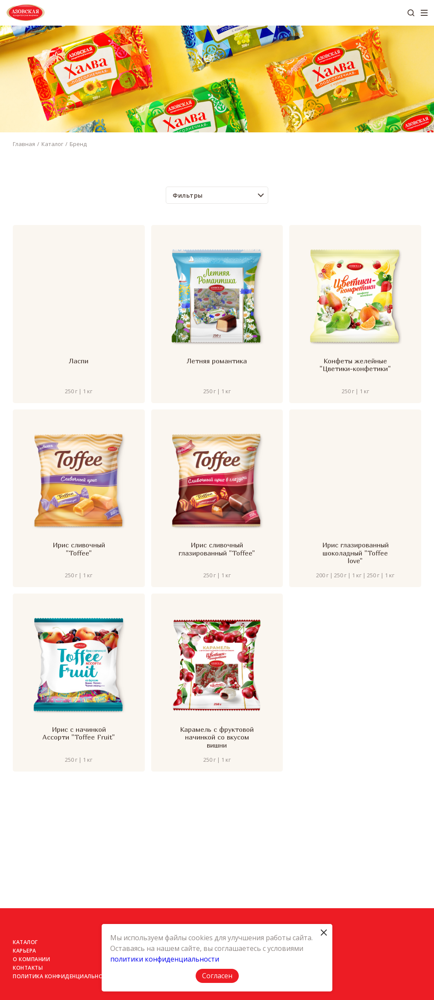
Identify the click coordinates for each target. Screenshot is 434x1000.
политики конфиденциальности (164, 959)
